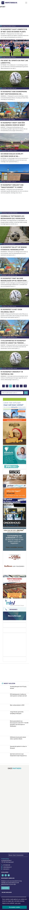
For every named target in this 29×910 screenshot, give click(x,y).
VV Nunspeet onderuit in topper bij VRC (12, 373)
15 (25, 386)
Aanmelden (5, 888)
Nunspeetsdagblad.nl (11, 3)
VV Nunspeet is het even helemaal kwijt (11, 310)
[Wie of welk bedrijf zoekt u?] (12, 392)
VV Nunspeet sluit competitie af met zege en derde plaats (14, 30)
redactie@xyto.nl (7, 867)
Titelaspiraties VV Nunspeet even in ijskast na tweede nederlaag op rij (13, 341)
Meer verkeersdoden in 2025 (17, 705)
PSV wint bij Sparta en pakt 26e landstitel (14, 61)
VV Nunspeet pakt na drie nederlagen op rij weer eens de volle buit (14, 279)
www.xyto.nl (6, 869)
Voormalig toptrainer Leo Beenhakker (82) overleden (13, 217)
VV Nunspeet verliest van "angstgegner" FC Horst (12, 186)
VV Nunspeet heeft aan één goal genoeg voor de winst (13, 124)
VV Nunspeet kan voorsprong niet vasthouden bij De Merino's (14, 92)
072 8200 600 (6, 865)
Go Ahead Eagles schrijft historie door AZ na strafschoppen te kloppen (13, 155)
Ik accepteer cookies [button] (14, 907)
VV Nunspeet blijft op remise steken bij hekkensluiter (14, 248)
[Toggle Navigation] (26, 3)
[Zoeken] (26, 392)
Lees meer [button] (18, 903)
